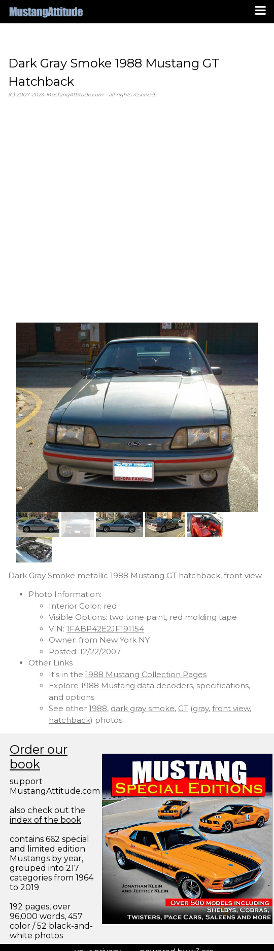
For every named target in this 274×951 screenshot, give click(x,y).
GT (183, 708)
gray (201, 708)
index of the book (45, 820)
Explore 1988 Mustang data (101, 685)
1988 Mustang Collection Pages (146, 674)
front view (231, 708)
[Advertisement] (95, 211)
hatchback (69, 720)
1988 (98, 708)
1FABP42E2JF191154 (105, 628)
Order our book (38, 756)
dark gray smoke (143, 708)
